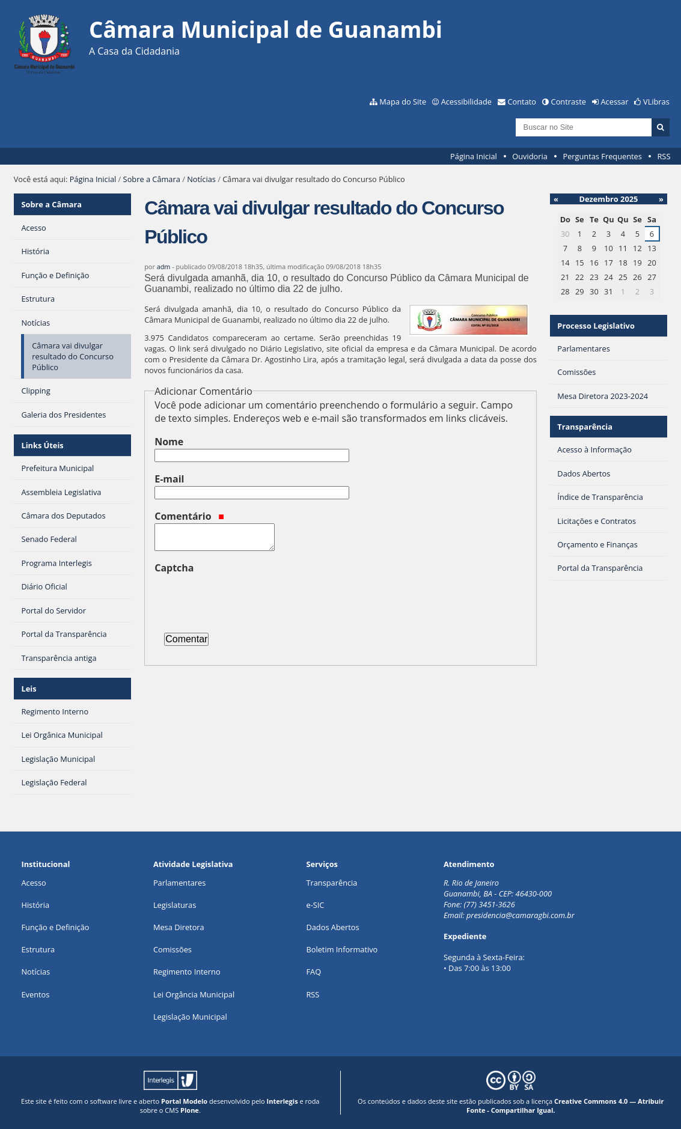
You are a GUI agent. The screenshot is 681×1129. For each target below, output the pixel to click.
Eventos (35, 994)
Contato (522, 101)
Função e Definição (55, 927)
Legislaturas (174, 904)
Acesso (33, 882)
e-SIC (315, 904)
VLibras (656, 101)
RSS (663, 156)
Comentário (189, 516)
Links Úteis (42, 445)
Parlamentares (179, 882)
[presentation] (245, 598)
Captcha (174, 567)
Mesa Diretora (178, 927)
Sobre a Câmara (151, 179)
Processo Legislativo (595, 325)
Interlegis (282, 1101)
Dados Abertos (332, 927)
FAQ (313, 971)
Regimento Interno (187, 971)
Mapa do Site (402, 101)
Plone (189, 1110)
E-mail (169, 478)
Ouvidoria (530, 156)
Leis (28, 688)
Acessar (615, 101)
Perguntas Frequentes (602, 156)
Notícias (201, 179)
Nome (168, 441)
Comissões (172, 949)
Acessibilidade (466, 101)
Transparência (584, 426)
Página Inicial (473, 156)
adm (164, 266)
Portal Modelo (184, 1101)
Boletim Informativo (341, 949)
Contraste (568, 101)
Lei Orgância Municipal (193, 994)
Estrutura (38, 949)
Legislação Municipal (190, 1016)
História (35, 904)
